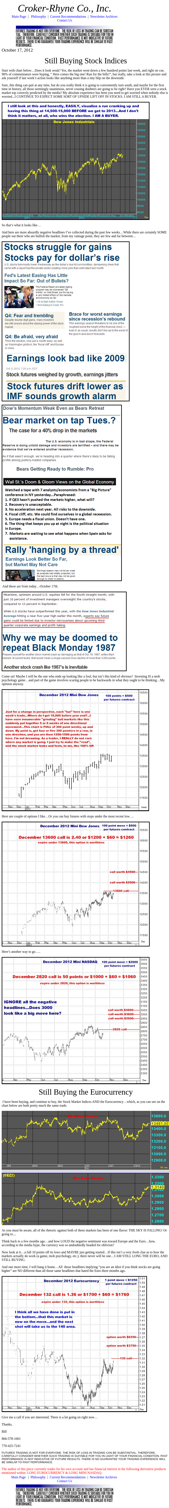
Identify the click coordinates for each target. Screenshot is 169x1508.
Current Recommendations (68, 16)
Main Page (19, 16)
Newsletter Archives (103, 16)
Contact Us (64, 20)
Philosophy (38, 16)
